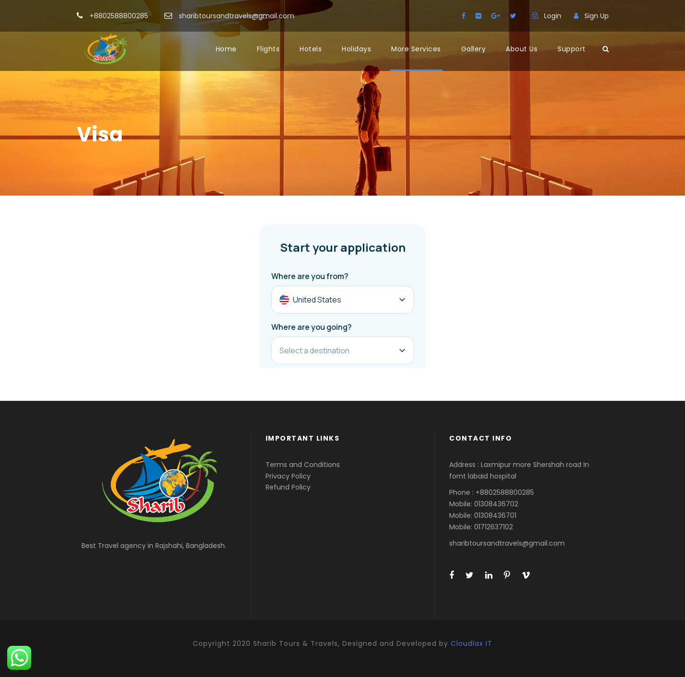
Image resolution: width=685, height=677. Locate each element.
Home (226, 49)
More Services (416, 49)
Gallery (473, 49)
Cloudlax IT (471, 643)
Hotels (311, 49)
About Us (521, 49)
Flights (268, 49)
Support (571, 49)
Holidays (356, 49)
